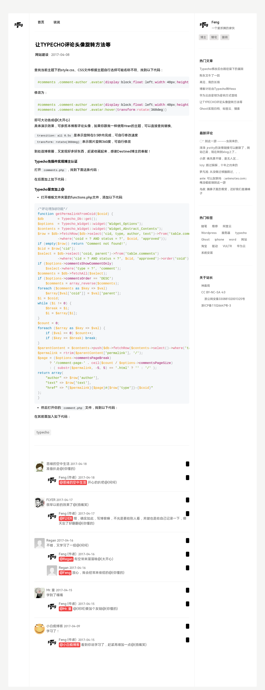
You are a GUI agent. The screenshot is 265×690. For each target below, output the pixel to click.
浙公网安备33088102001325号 (224, 299)
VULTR (227, 246)
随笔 (204, 226)
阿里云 (227, 226)
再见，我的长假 (210, 82)
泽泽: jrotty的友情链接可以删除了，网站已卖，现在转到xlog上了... (225, 150)
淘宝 (204, 246)
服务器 (226, 233)
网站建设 (41, 55)
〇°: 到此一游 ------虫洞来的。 (220, 141)
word (232, 239)
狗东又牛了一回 (210, 75)
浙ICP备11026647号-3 (216, 305)
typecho (42, 432)
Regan (51, 540)
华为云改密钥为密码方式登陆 (218, 95)
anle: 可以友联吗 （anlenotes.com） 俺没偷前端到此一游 (224, 180)
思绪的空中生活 (58, 464)
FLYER (50, 500)
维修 (215, 226)
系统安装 (207, 252)
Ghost (205, 239)
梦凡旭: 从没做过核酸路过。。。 (221, 171)
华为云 (241, 246)
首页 (41, 22)
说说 (56, 22)
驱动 (215, 246)
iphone (219, 239)
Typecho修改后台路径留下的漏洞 (221, 69)
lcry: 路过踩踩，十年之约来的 (219, 165)
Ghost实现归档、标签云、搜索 (220, 108)
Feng (62, 477)
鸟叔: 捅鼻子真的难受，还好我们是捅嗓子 (225, 191)
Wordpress (209, 233)
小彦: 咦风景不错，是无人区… (219, 158)
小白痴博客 (54, 626)
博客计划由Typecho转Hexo (218, 88)
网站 (244, 239)
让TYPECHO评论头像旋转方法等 (221, 102)
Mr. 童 (50, 590)
